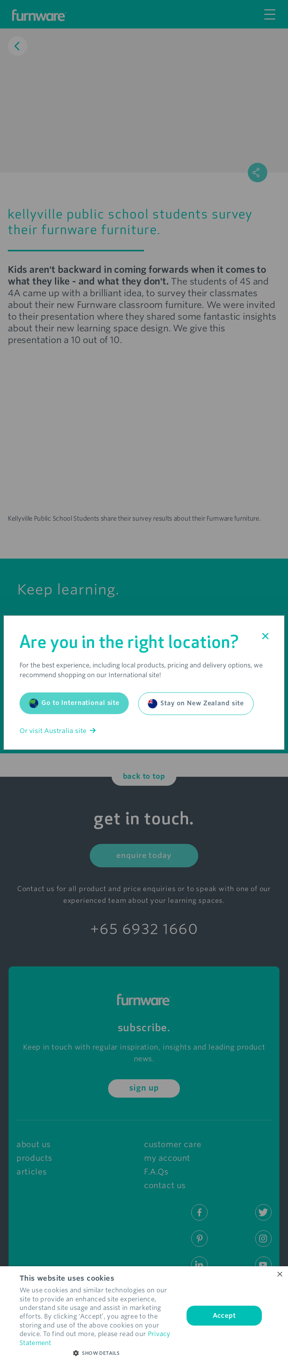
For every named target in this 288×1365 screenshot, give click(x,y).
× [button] (279, 1275)
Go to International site (74, 703)
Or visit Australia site (58, 730)
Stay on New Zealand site (196, 703)
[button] (99, 1353)
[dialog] (144, 1315)
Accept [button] (224, 1315)
